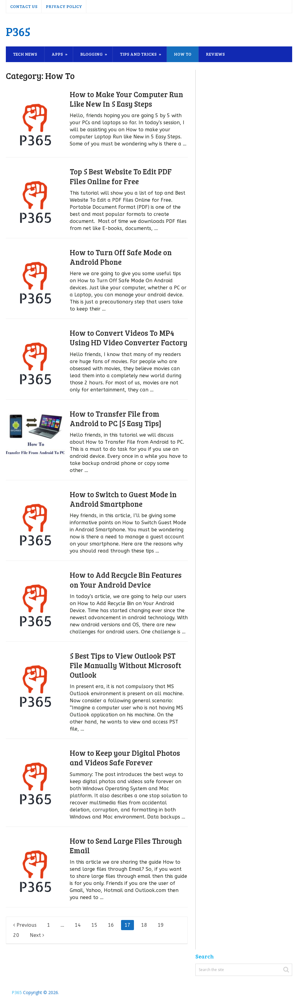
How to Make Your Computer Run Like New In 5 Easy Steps (126, 99)
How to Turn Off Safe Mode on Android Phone (121, 257)
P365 (18, 31)
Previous (25, 925)
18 (144, 925)
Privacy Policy (64, 6)
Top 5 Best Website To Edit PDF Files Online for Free (120, 176)
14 (78, 925)
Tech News (25, 54)
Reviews (215, 54)
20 (16, 935)
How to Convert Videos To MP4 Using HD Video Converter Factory (128, 337)
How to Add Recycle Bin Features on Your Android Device (126, 579)
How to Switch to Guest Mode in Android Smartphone (123, 499)
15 (94, 925)
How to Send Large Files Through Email (126, 845)
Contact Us (23, 6)
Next (37, 935)
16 (111, 925)
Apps (57, 54)
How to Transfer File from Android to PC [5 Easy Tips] (115, 418)
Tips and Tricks (138, 54)
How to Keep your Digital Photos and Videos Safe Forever (125, 757)
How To (182, 54)
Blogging (91, 54)
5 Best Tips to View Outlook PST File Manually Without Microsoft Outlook (125, 665)
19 (161, 925)
